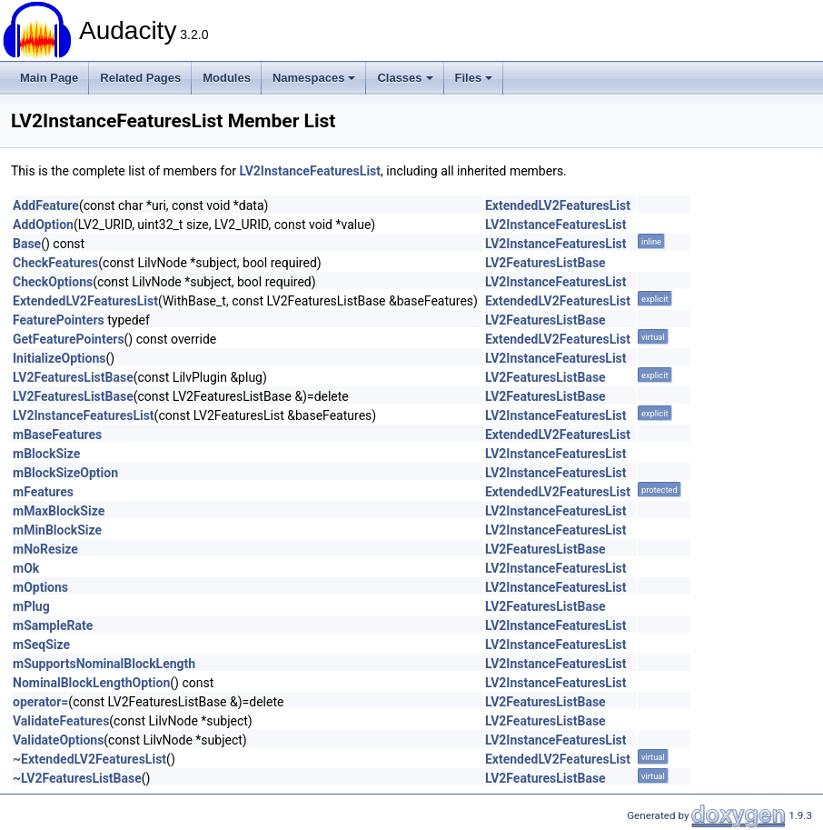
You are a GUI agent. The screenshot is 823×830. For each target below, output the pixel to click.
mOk (26, 568)
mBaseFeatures (57, 434)
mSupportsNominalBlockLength (104, 663)
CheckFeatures (55, 262)
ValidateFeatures (61, 721)
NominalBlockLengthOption (91, 682)
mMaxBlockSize (58, 511)
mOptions (40, 587)
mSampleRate (53, 625)
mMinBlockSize (57, 530)
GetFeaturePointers (68, 339)
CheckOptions (53, 282)
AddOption (43, 224)
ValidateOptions (58, 740)
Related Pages (140, 78)
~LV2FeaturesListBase (77, 778)
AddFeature (46, 205)
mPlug (31, 606)
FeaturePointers (58, 320)
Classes (404, 78)
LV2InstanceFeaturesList (310, 171)
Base (27, 243)
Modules (227, 78)
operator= (40, 702)
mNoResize (45, 549)
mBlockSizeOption (65, 472)
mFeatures (43, 492)
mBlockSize (46, 453)
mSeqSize (41, 644)
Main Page (49, 78)
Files (474, 78)
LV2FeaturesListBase (545, 262)
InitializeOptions (59, 358)
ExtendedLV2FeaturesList (557, 205)
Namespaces (314, 78)
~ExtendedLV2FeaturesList (89, 759)
